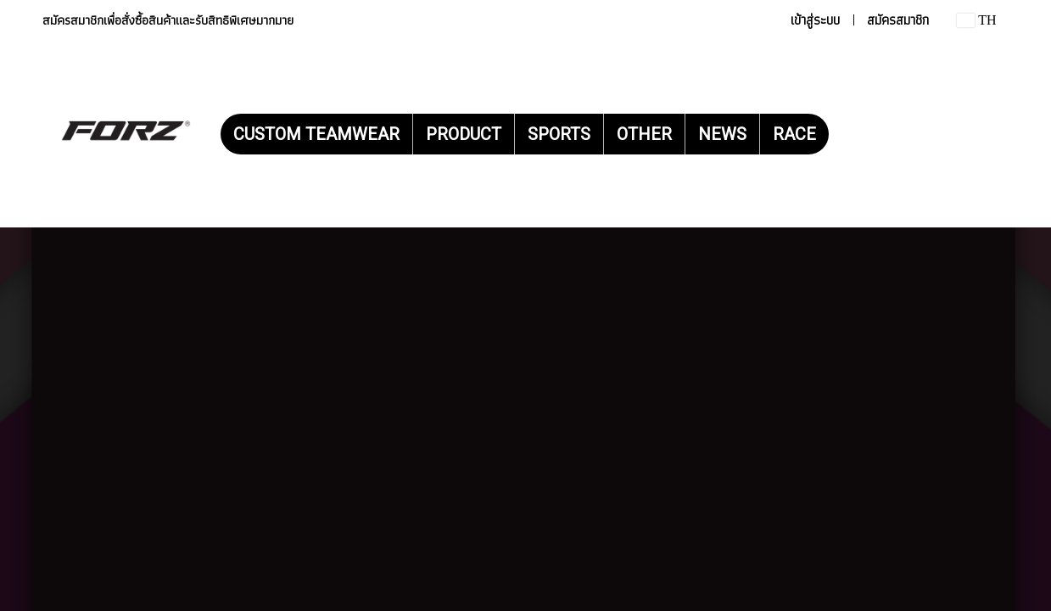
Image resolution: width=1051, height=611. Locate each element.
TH (976, 20)
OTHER (644, 134)
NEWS (722, 134)
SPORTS (559, 134)
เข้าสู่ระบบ (815, 20)
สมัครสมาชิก (898, 20)
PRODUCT (463, 134)
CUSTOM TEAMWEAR (316, 134)
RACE (794, 134)
